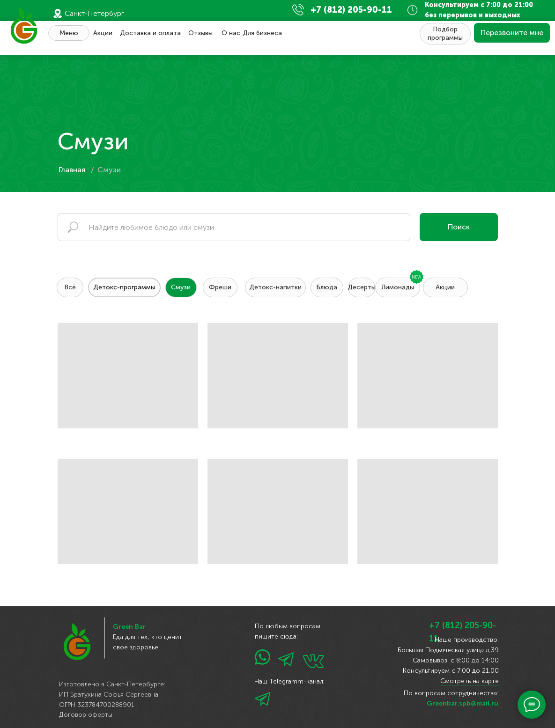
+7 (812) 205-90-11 (351, 10)
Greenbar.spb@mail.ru (462, 703)
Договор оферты (85, 715)
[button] (512, 33)
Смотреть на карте (469, 681)
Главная (72, 169)
